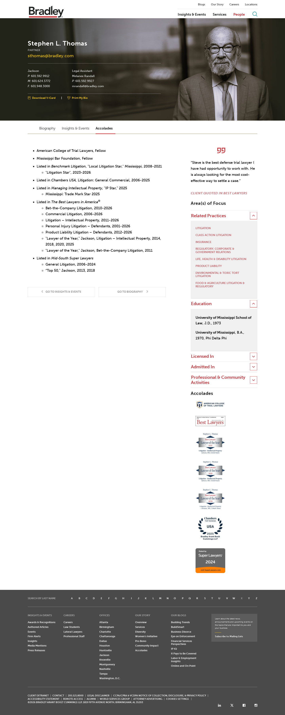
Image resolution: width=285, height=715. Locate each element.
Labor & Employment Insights (183, 660)
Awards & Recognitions (41, 622)
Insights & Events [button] (75, 128)
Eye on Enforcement (183, 636)
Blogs (201, 4)
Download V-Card (44, 98)
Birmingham (106, 627)
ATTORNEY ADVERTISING (147, 699)
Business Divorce (181, 631)
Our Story (217, 4)
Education (201, 303)
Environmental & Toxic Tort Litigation (217, 274)
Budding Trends (180, 622)
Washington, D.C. (109, 678)
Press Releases (36, 650)
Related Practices (208, 215)
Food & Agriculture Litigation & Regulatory (220, 285)
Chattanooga (107, 636)
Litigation (203, 228)
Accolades (141, 650)
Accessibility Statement (43, 699)
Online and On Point (183, 665)
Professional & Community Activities (218, 380)
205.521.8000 (76, 695)
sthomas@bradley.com (51, 55)
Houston (104, 645)
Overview (141, 622)
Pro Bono (140, 641)
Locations (251, 4)
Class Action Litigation (213, 235)
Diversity (140, 631)
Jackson (33, 71)
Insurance (203, 242)
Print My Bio (80, 98)
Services (219, 15)
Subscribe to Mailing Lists (229, 636)
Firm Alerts (34, 636)
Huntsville (105, 650)
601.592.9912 (40, 76)
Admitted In (203, 366)
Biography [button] (47, 128)
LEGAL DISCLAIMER (98, 695)
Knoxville (104, 659)
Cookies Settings (177, 699)
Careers (234, 4)
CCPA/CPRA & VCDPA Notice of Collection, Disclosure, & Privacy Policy (159, 695)
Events (32, 631)
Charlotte (105, 631)
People (239, 15)
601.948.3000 (40, 86)
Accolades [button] (104, 128)
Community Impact (147, 645)
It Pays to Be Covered (183, 653)
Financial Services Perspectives (181, 643)
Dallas (103, 641)
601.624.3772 (41, 81)
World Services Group (115, 699)
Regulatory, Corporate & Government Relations (215, 250)
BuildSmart (177, 627)
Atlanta (103, 622)
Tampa (103, 673)
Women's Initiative (146, 636)
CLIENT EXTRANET (38, 695)
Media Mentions (37, 645)
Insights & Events (192, 15)
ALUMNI (91, 699)
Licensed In (202, 356)
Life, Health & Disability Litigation (221, 259)
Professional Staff (74, 636)
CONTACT (58, 695)
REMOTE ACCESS (73, 699)
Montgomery (107, 664)
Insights (32, 641)
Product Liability (209, 266)
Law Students (72, 627)
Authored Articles (38, 627)
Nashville (104, 668)
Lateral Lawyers (73, 631)
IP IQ (174, 648)
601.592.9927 (84, 81)
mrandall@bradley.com (88, 86)
